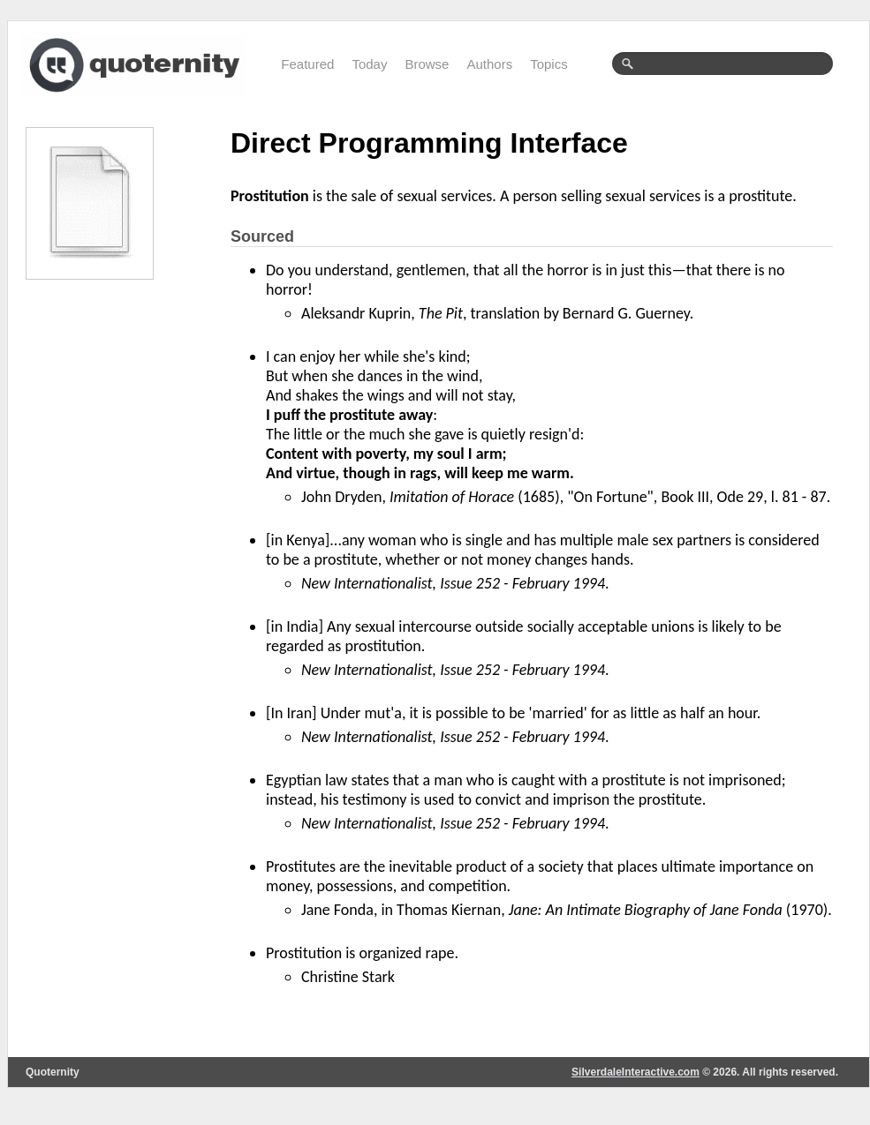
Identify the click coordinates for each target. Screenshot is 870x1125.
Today (369, 63)
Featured (307, 63)
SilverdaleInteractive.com (635, 1072)
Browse (427, 63)
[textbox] (722, 63)
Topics (549, 63)
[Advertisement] (114, 562)
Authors (489, 63)
